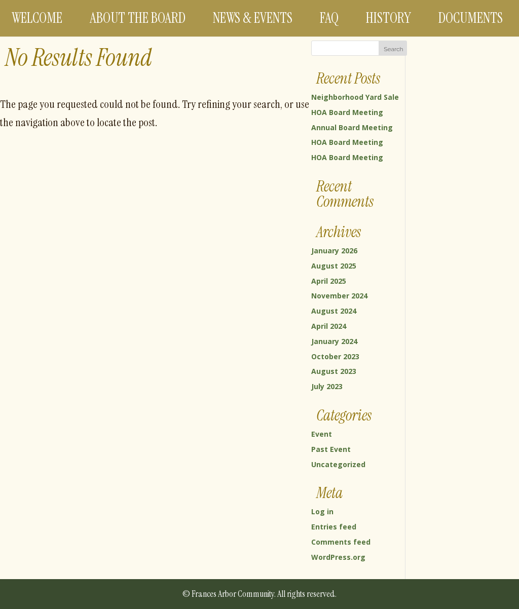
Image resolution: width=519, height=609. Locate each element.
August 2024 (333, 311)
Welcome (37, 18)
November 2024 (339, 295)
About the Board (138, 18)
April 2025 (328, 281)
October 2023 (335, 356)
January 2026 (334, 250)
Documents (470, 18)
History (388, 18)
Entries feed (333, 526)
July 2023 (327, 386)
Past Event (331, 449)
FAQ (329, 18)
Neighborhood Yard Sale (355, 97)
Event (321, 434)
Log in (322, 511)
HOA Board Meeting (347, 112)
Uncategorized (338, 464)
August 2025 (333, 266)
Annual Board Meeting (352, 127)
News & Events (252, 18)
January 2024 (334, 341)
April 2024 (328, 326)
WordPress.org (338, 557)
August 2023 (333, 371)
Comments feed (340, 542)
